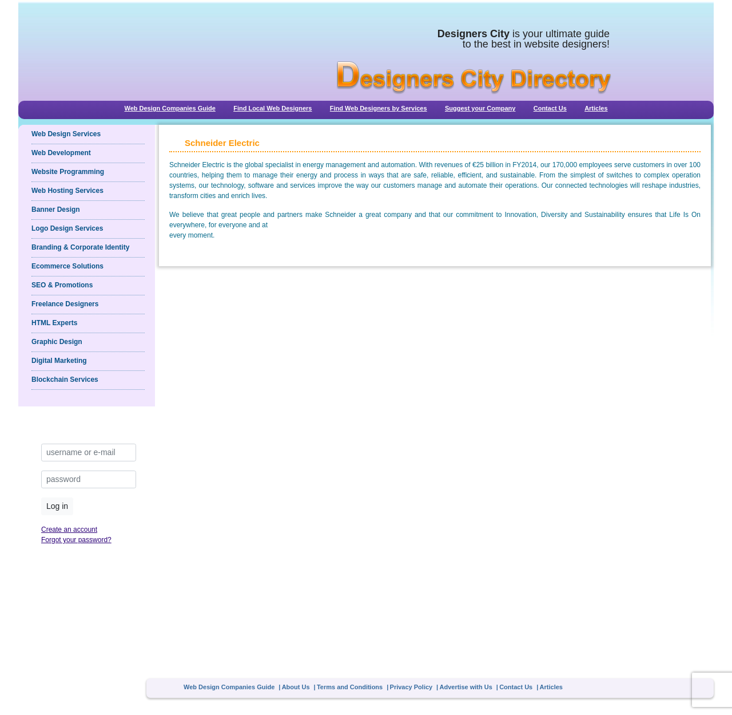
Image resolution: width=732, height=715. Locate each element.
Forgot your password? (76, 540)
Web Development (61, 153)
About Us (296, 687)
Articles (595, 108)
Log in (57, 506)
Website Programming (67, 172)
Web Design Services (66, 134)
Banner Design (55, 210)
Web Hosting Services (67, 191)
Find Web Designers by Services (378, 108)
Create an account (69, 530)
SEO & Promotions (62, 285)
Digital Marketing (59, 361)
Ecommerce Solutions (67, 266)
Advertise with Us (466, 687)
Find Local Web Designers (272, 108)
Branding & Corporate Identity (80, 247)
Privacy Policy (411, 687)
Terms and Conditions (350, 687)
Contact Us (550, 108)
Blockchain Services (64, 380)
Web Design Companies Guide (169, 108)
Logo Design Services (67, 228)
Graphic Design (56, 342)
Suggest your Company (480, 108)
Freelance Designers (64, 304)
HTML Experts (54, 323)
